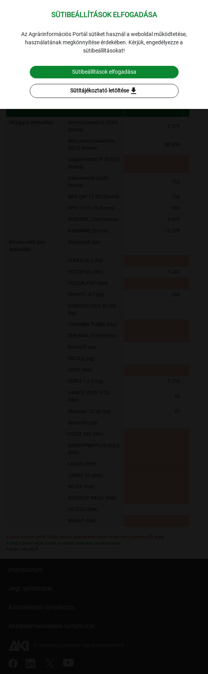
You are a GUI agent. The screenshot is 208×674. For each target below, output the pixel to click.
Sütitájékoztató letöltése (104, 91)
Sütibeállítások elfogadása (104, 72)
